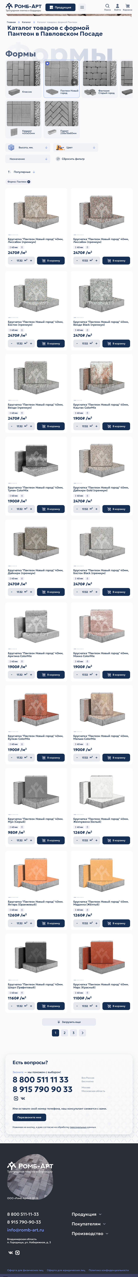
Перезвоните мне (29, 1117)
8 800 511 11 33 (41, 1080)
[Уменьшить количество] (11, 260)
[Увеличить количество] (31, 260)
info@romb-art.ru (25, 1230)
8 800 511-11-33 (23, 1214)
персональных (78, 1127)
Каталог (26, 22)
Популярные (21, 172)
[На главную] (23, 7)
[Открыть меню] (82, 7)
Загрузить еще (69, 1022)
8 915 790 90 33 (43, 1089)
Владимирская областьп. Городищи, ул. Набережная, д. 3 (29, 1241)
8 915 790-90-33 (24, 1222)
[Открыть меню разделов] (60, 7)
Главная (11, 22)
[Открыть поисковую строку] (107, 7)
